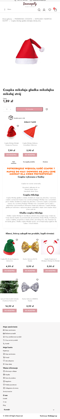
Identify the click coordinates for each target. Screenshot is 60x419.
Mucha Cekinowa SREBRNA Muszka (30, 300)
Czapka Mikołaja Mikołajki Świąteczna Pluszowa (11, 144)
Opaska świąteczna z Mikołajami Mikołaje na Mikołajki (50, 260)
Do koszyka (29, 109)
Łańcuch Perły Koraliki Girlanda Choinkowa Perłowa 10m (9, 300)
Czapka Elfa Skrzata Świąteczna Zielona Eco (10, 260)
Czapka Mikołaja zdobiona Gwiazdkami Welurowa (29, 144)
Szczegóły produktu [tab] (29, 162)
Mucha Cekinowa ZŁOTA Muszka (30, 260)
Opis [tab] (13, 162)
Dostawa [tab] (45, 162)
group (52, 416)
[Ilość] (7, 109)
